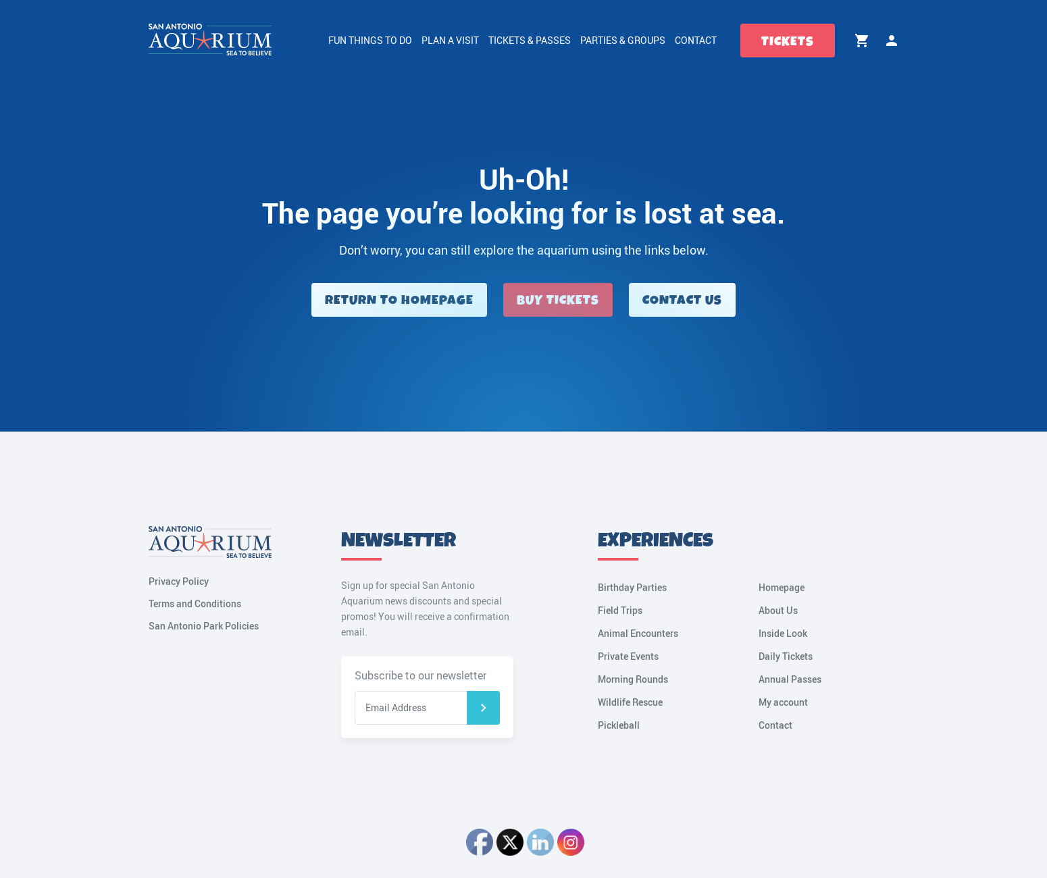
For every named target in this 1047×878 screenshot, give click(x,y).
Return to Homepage (399, 300)
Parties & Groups (622, 40)
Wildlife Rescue (630, 702)
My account (891, 40)
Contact (696, 40)
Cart (862, 40)
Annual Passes (790, 679)
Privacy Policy (179, 581)
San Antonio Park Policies (204, 625)
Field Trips (620, 610)
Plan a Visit (450, 40)
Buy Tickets (558, 300)
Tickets (787, 41)
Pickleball (619, 725)
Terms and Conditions (195, 603)
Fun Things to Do (370, 40)
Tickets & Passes (529, 40)
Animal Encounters (638, 633)
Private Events (628, 656)
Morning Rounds (633, 679)
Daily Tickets (786, 656)
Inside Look (783, 633)
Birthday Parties (632, 587)
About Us (778, 610)
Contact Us (682, 300)
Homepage (782, 587)
